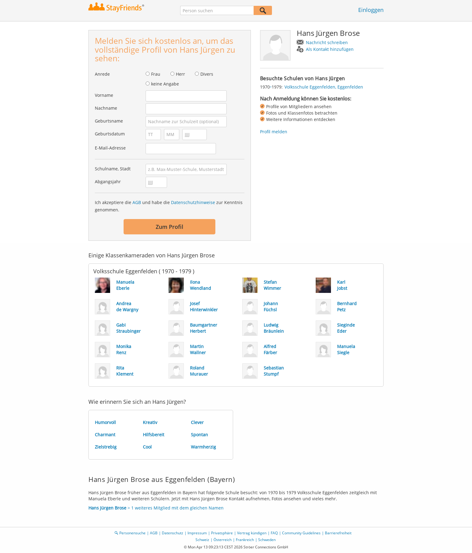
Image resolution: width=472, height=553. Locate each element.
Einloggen (371, 9)
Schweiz (202, 539)
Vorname (104, 95)
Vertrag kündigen (251, 533)
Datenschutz (172, 533)
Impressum (197, 533)
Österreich (223, 539)
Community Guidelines (301, 533)
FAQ (274, 533)
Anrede (102, 74)
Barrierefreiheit (338, 533)
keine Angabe (165, 84)
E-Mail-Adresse (110, 148)
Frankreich (245, 539)
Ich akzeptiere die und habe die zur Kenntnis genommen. (169, 206)
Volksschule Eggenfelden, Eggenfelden (323, 87)
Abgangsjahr (108, 181)
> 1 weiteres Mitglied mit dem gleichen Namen (156, 508)
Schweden (267, 539)
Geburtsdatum (110, 134)
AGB (136, 202)
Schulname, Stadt (113, 169)
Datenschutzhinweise (193, 202)
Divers (206, 74)
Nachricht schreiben (327, 42)
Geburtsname (109, 121)
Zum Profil (169, 226)
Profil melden (273, 131)
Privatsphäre (222, 533)
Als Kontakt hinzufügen (330, 49)
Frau (155, 74)
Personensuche (132, 533)
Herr (180, 74)
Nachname (106, 108)
